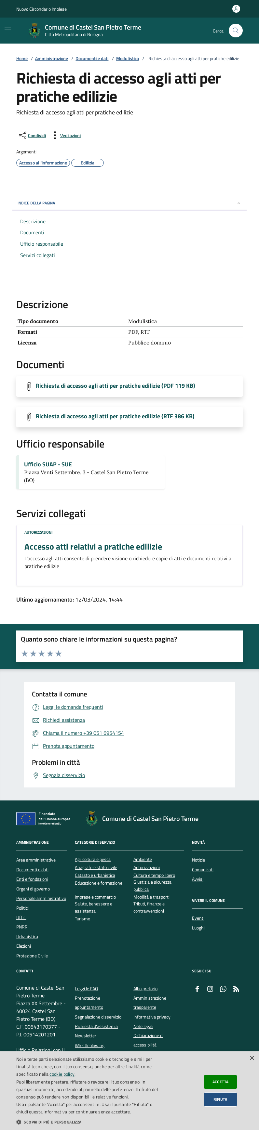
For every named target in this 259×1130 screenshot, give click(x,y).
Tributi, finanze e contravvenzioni (149, 907)
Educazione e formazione (98, 883)
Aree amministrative (36, 860)
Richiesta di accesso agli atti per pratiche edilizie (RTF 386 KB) (115, 416)
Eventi (198, 918)
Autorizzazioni (38, 532)
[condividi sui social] (31, 135)
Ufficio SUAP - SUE (48, 464)
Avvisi (197, 879)
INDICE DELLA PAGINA (129, 203)
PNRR (22, 926)
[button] (88, 1122)
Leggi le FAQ (86, 988)
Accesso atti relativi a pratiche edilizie (93, 546)
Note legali (143, 1026)
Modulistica (127, 58)
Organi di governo (33, 888)
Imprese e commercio (95, 897)
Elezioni (23, 946)
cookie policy (62, 1074)
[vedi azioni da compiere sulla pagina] (65, 135)
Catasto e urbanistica (95, 875)
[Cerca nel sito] (236, 31)
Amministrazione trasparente (149, 1002)
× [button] (251, 1058)
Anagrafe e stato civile (96, 867)
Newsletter (85, 1035)
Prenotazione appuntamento (89, 1002)
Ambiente (142, 859)
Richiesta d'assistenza (96, 1026)
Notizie (198, 860)
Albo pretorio (145, 988)
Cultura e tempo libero (154, 875)
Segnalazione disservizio (98, 1016)
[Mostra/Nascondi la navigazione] (8, 30)
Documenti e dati (91, 58)
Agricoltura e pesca (93, 859)
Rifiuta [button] (220, 1099)
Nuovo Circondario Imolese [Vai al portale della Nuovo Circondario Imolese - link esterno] (41, 9)
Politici (22, 908)
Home (22, 58)
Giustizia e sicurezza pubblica (152, 885)
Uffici (21, 917)
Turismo (82, 919)
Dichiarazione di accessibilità (148, 1040)
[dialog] (129, 1090)
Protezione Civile (32, 955)
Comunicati (202, 869)
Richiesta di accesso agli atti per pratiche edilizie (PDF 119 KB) (115, 386)
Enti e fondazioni (32, 879)
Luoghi (198, 927)
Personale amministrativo (41, 898)
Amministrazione (51, 58)
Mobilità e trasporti (151, 897)
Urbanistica (27, 936)
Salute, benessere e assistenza (93, 907)
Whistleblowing (89, 1045)
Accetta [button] (220, 1082)
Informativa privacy (151, 1016)
